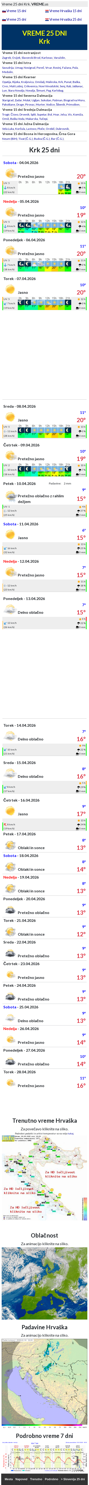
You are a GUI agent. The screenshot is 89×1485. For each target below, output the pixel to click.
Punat (67, 82)
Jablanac (77, 86)
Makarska (32, 119)
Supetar (42, 114)
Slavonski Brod (31, 57)
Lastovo (31, 129)
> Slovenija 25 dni (73, 1479)
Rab (68, 86)
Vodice (50, 104)
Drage (20, 104)
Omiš (5, 119)
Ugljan (36, 100)
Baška (76, 82)
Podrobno (51, 1479)
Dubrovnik (62, 129)
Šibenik (60, 104)
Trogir (5, 114)
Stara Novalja (16, 90)
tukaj (71, 1133)
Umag (19, 67)
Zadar (18, 100)
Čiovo (14, 114)
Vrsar (48, 67)
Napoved (21, 1479)
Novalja (30, 90)
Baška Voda (17, 119)
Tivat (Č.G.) (26, 138)
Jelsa (63, 114)
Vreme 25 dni (16, 19)
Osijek (16, 57)
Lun (4, 90)
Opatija (6, 82)
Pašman (57, 100)
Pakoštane (8, 104)
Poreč (40, 67)
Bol (50, 114)
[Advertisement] (44, 354)
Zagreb (6, 57)
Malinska (51, 82)
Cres (5, 86)
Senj (62, 86)
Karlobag (57, 90)
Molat (26, 100)
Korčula (20, 129)
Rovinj (57, 67)
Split (33, 114)
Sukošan (46, 100)
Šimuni (40, 90)
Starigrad (8, 100)
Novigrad (29, 67)
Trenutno (36, 1479)
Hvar (56, 114)
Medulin (7, 72)
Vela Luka (8, 129)
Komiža (78, 114)
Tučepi (43, 119)
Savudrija (8, 67)
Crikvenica (30, 86)
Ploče (41, 129)
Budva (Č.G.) (42, 138)
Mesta (9, 1479)
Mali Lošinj (16, 86)
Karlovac (47, 57)
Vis (70, 114)
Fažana (66, 67)
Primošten (73, 104)
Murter (40, 104)
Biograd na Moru (74, 100)
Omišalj (40, 82)
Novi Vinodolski (49, 86)
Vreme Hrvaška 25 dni (65, 19)
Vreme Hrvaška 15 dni (65, 11)
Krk (60, 82)
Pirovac (30, 104)
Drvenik (24, 114)
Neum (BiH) (9, 138)
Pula (75, 67)
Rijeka (16, 82)
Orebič (50, 129)
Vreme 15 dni (16, 11)
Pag (48, 90)
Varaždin (59, 57)
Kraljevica (27, 82)
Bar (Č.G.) (57, 138)
